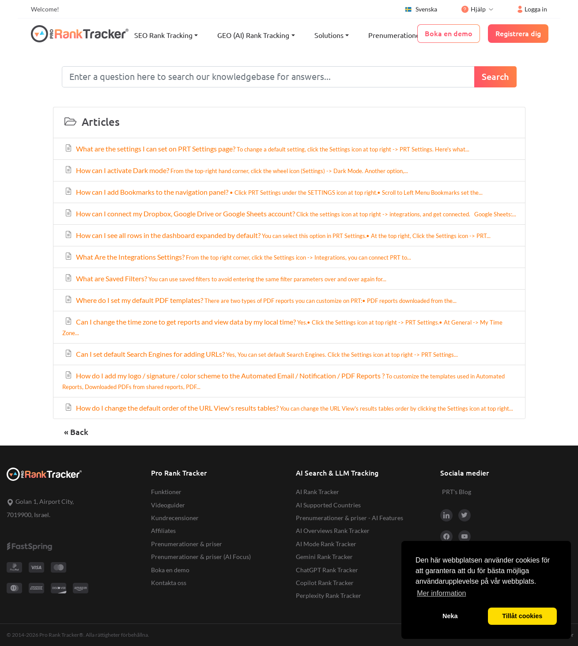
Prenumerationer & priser (408, 35)
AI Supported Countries (328, 505)
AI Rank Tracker (317, 491)
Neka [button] (449, 616)
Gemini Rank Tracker (324, 556)
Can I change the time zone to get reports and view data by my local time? (282, 326)
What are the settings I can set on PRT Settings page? (266, 148)
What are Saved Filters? (225, 278)
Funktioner (166, 491)
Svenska (420, 9)
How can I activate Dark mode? (236, 170)
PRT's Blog (456, 491)
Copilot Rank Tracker (325, 582)
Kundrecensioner (175, 517)
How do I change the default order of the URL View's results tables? (288, 408)
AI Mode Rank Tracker (326, 544)
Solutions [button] (329, 35)
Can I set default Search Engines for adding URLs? (261, 354)
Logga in (532, 9)
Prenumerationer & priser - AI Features (349, 517)
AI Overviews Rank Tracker (333, 530)
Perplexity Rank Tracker (328, 595)
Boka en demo (170, 570)
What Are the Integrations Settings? (237, 257)
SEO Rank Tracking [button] (163, 35)
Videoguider (168, 505)
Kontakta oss (168, 582)
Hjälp (473, 9)
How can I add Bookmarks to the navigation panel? (273, 192)
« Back (76, 432)
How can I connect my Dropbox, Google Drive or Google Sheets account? (290, 213)
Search (495, 77)
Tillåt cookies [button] (522, 616)
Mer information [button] (441, 593)
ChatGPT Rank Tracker (327, 570)
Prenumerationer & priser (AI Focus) (201, 556)
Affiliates (163, 530)
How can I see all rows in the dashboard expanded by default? (277, 235)
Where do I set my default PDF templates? (260, 300)
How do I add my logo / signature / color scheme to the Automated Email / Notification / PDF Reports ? (283, 380)
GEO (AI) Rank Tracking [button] (253, 35)
